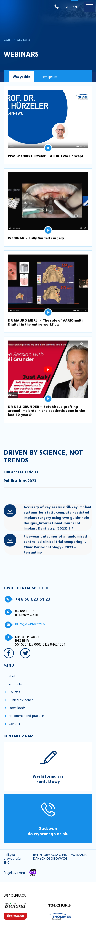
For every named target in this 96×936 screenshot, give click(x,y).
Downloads (17, 708)
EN (75, 7)
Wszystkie (21, 77)
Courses (14, 692)
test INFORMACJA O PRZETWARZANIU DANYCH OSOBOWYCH (60, 857)
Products (15, 684)
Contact (14, 724)
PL (67, 7)
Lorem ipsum (47, 77)
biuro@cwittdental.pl (30, 624)
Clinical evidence (21, 700)
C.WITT (8, 40)
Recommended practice (26, 716)
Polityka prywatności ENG (12, 859)
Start (12, 676)
